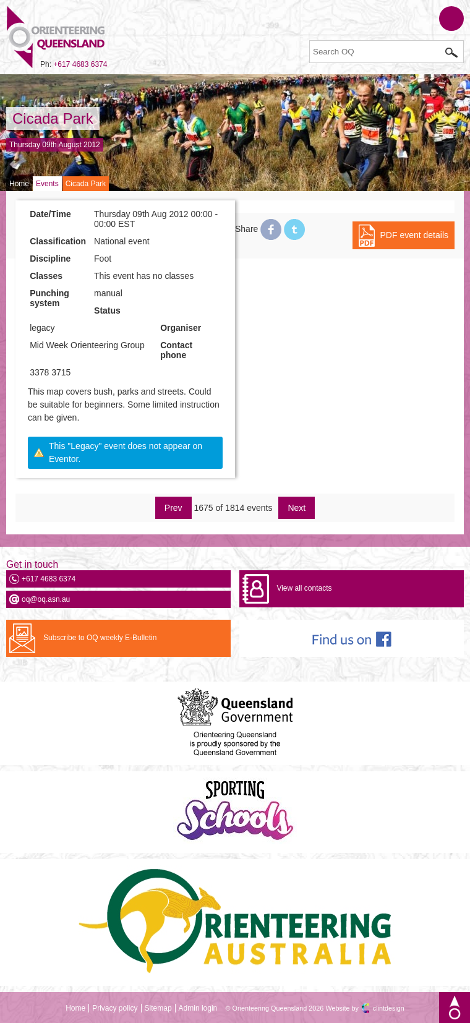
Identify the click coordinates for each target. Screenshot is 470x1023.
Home (19, 183)
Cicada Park (52, 118)
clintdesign (388, 1008)
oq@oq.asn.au (46, 599)
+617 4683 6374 (80, 64)
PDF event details (414, 235)
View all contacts (303, 588)
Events (47, 183)
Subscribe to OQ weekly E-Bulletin (99, 637)
